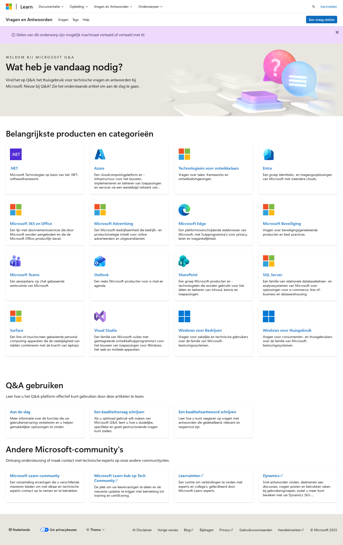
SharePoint (188, 274)
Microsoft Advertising (113, 223)
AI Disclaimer (142, 530)
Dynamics (271, 475)
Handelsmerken (289, 530)
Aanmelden (328, 6)
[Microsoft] (9, 6)
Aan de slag (20, 411)
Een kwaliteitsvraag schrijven (119, 411)
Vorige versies (168, 530)
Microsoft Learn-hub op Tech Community (120, 478)
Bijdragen (207, 530)
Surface (16, 330)
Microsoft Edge (192, 223)
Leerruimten (189, 475)
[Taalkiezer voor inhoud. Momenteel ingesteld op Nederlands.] (19, 530)
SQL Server (273, 274)
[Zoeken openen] (313, 6)
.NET (14, 168)
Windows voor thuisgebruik (287, 330)
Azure (99, 168)
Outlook (101, 274)
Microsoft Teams (24, 274)
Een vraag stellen (321, 19)
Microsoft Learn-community (35, 475)
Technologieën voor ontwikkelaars (209, 168)
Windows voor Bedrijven (200, 330)
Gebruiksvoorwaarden (256, 530)
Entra (267, 168)
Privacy (224, 530)
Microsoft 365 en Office (31, 223)
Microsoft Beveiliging (282, 223)
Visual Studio (105, 330)
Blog (187, 530)
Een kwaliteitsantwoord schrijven (207, 411)
